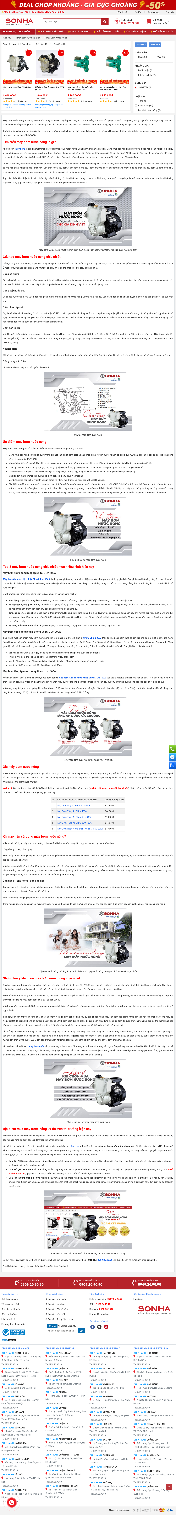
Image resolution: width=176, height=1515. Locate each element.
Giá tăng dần (40, 44)
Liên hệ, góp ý (8, 1319)
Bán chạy (24, 44)
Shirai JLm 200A (92, 638)
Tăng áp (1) (142, 101)
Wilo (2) (159, 57)
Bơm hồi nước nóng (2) (148, 110)
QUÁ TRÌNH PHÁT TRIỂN (106, 31)
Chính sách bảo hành (55, 1299)
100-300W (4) (143, 87)
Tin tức (138, 12)
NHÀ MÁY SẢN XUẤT (162, 31)
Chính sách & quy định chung (59, 1319)
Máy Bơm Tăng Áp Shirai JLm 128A (74, 823)
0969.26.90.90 (105, 1260)
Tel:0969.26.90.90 (9, 1364)
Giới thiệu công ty (9, 1299)
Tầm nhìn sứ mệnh (10, 1304)
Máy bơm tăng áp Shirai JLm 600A (73, 805)
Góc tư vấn (122, 12)
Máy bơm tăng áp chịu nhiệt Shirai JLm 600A (26, 579)
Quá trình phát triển (10, 1309)
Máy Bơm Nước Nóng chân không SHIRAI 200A (80, 828)
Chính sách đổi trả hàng (56, 1309)
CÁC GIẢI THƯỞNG (78, 31)
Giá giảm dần (58, 44)
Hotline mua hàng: (105, 1299)
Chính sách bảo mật (55, 1314)
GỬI (81, 1331)
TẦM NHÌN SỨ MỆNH (135, 31)
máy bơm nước (36, 1046)
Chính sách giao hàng (55, 1304)
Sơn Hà (75, 1146)
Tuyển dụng (153, 12)
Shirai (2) (141, 57)
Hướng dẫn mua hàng (99, 1314)
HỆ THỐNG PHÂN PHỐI (52, 31)
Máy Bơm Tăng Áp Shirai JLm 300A (74, 817)
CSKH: (99, 1304)
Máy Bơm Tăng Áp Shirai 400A (72, 811)
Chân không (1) (144, 105)
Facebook (138, 1299)
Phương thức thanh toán (13, 1324)
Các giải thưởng (9, 1314)
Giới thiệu (170, 12)
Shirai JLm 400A (82, 677)
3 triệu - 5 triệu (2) (145, 75)
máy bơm (20, 149)
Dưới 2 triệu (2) (144, 70)
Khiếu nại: (101, 1309)
